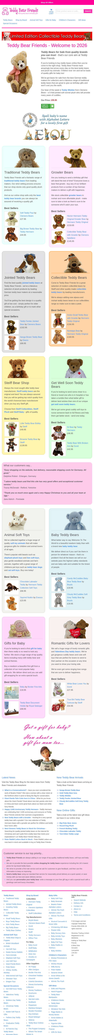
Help (75, 912)
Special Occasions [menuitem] (10, 23)
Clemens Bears (26, 216)
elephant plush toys (13, 558)
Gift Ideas (53, 986)
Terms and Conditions (82, 915)
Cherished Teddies (36, 976)
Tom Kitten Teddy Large (69, 834)
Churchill (32, 978)
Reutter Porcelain (35, 1011)
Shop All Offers (47, 3)
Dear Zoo (32, 954)
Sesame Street (56, 973)
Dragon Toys (10, 981)
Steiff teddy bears (25, 391)
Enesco (39, 597)
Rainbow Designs (35, 1008)
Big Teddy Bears (12, 927)
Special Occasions (11, 986)
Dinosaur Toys (11, 979)
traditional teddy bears (14, 181)
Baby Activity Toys (58, 936)
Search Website (80, 900)
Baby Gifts (53, 895)
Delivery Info (78, 903)
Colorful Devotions (35, 981)
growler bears (75, 195)
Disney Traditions (35, 990)
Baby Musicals (56, 901)
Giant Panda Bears (13, 964)
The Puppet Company (37, 1029)
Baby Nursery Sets (58, 933)
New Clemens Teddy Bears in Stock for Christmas (25, 829)
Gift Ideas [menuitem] (82, 20)
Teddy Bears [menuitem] (8, 20)
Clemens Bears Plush (37, 923)
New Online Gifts (66, 810)
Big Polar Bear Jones (68, 823)
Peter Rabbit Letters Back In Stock (19, 839)
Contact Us (78, 906)
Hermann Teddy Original (77, 222)
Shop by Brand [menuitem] (21, 20)
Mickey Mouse (56, 964)
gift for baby (36, 648)
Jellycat (31, 996)
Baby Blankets (56, 939)
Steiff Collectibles (24, 409)
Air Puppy (32, 967)
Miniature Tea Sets (58, 1009)
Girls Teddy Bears (12, 924)
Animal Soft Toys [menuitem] (36, 20)
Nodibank (32, 1002)
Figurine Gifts (56, 1023)
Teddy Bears (9, 895)
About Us (77, 909)
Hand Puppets (56, 992)
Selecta (31, 1020)
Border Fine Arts (35, 687)
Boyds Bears (33, 920)
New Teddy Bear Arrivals (70, 777)
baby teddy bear (70, 546)
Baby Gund (33, 945)
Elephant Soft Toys (13, 958)
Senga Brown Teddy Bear (69, 790)
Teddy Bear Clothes (13, 930)
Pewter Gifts (55, 930)
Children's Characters (57, 955)
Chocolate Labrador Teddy (70, 831)
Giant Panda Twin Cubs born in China (20, 798)
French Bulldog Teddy (68, 829)
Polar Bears (10, 967)
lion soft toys (33, 558)
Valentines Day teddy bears (67, 652)
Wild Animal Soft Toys (14, 976)
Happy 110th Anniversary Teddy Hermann (21, 809)
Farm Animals (11, 955)
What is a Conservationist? (16, 790)
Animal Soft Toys (10, 935)
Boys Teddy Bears (13, 921)
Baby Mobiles (56, 951)
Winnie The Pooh (57, 981)
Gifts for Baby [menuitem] (51, 20)
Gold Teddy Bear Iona (68, 793)
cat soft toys (13, 570)
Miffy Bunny (55, 967)
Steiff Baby (19, 412)
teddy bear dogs (34, 567)
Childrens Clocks (57, 1000)
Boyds (69, 585)
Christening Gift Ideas (59, 927)
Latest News (8, 777)
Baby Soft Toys (56, 898)
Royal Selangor (35, 706)
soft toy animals (17, 543)
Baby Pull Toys (56, 942)
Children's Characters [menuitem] (67, 20)
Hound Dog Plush (66, 826)
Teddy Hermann (27, 232)
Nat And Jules (34, 999)
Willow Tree (33, 938)
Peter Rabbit (56, 970)
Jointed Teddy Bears (13, 904)
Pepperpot (33, 1005)
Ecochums (33, 993)
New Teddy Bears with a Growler (18, 818)
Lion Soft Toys (11, 961)
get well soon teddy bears (63, 404)
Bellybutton (33, 951)
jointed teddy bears (31, 283)
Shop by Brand (32, 895)
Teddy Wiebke (68, 90)
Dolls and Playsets (58, 989)
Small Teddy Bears (13, 918)
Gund (76, 446)
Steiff (25, 427)
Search (88, 11)
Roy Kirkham (33, 1014)
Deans (25, 340)
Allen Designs (34, 970)
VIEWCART (51, 12)
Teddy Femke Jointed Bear (70, 798)
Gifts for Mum (56, 1032)
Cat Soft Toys (11, 949)
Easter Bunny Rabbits (14, 952)
